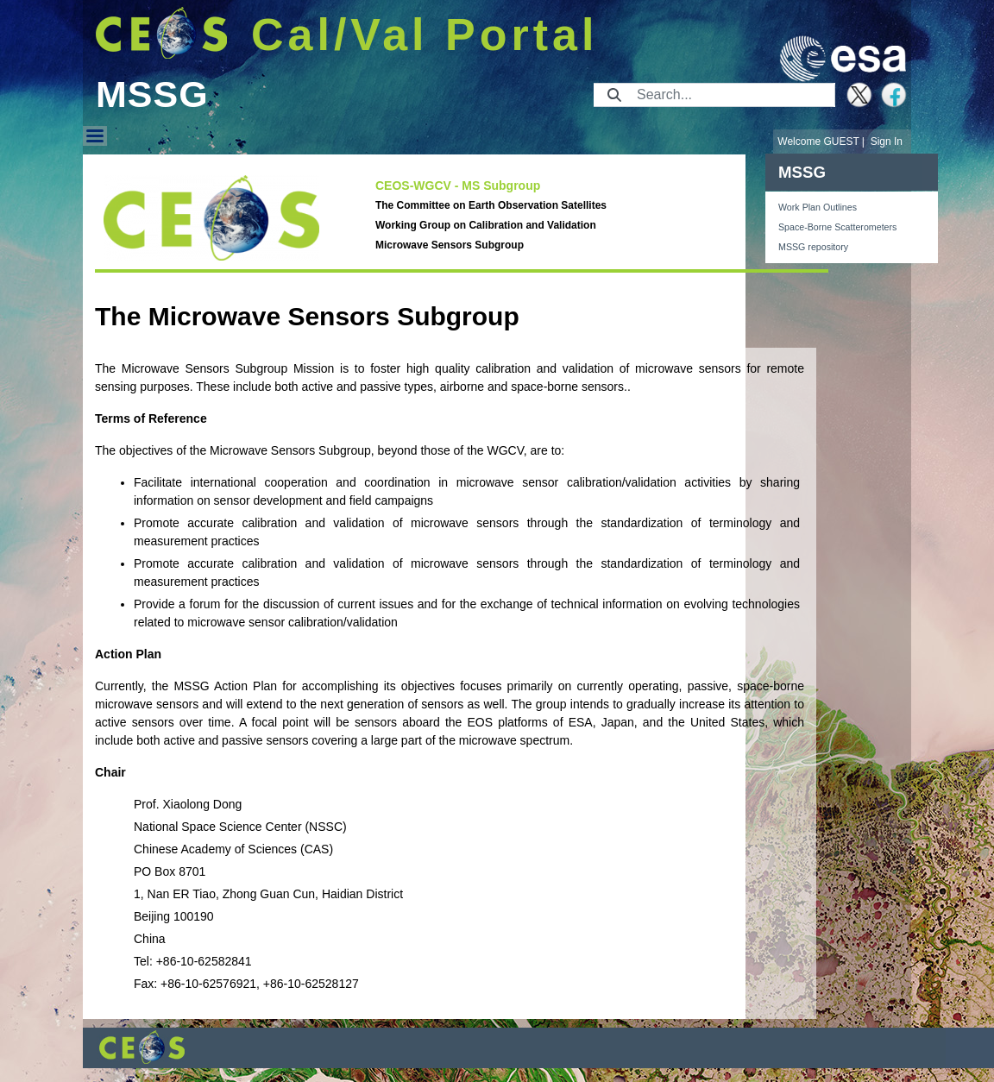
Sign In (887, 141)
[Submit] (614, 95)
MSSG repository (813, 247)
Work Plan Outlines (817, 207)
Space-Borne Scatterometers (837, 227)
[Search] (730, 95)
